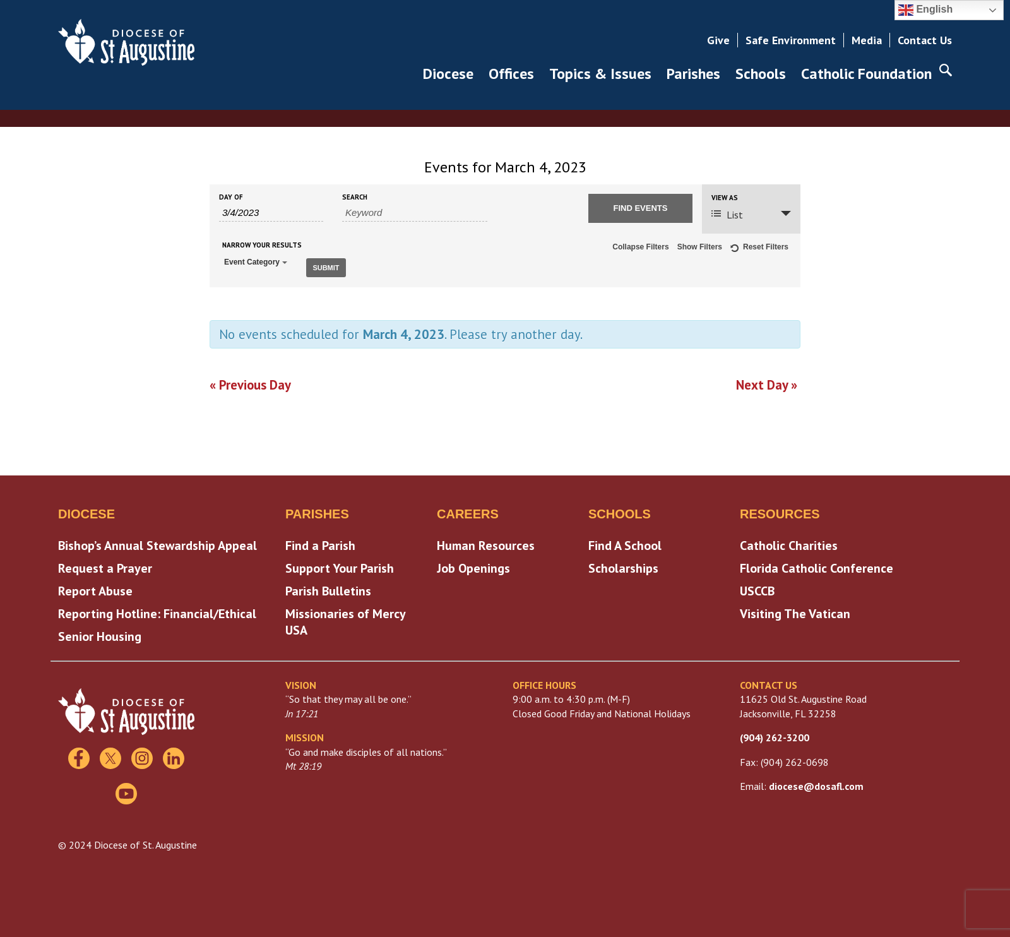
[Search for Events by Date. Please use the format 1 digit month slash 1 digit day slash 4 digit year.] (271, 213)
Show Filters (699, 246)
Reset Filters (759, 248)
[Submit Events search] (640, 208)
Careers (468, 513)
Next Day (766, 383)
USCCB (757, 590)
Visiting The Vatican (795, 612)
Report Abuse (95, 590)
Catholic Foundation (866, 73)
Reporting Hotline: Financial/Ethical (157, 612)
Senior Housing (99, 635)
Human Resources (486, 544)
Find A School (625, 544)
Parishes (693, 73)
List (727, 214)
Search (354, 197)
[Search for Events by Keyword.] (414, 213)
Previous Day (250, 383)
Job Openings (473, 567)
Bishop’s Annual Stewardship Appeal (157, 544)
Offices (511, 73)
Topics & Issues (600, 73)
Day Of (231, 197)
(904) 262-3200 (774, 736)
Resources (780, 513)
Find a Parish (320, 544)
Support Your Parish (339, 567)
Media (867, 40)
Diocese (448, 73)
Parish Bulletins (328, 590)
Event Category (255, 262)
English (925, 10)
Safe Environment (791, 40)
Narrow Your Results (262, 245)
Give (718, 40)
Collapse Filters (640, 246)
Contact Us (925, 40)
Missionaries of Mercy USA (345, 620)
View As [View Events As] (724, 197)
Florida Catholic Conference (816, 567)
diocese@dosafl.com (816, 785)
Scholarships (623, 567)
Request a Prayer (105, 567)
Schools (760, 73)
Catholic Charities (789, 544)
